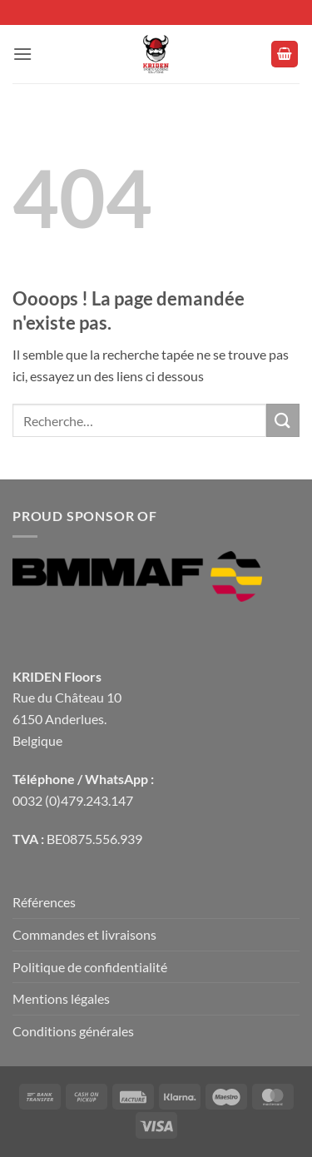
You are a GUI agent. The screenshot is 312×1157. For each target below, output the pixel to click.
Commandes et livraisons (84, 934)
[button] (22, 53)
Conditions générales (73, 1031)
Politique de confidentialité (89, 967)
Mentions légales (61, 998)
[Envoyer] (283, 420)
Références (44, 902)
